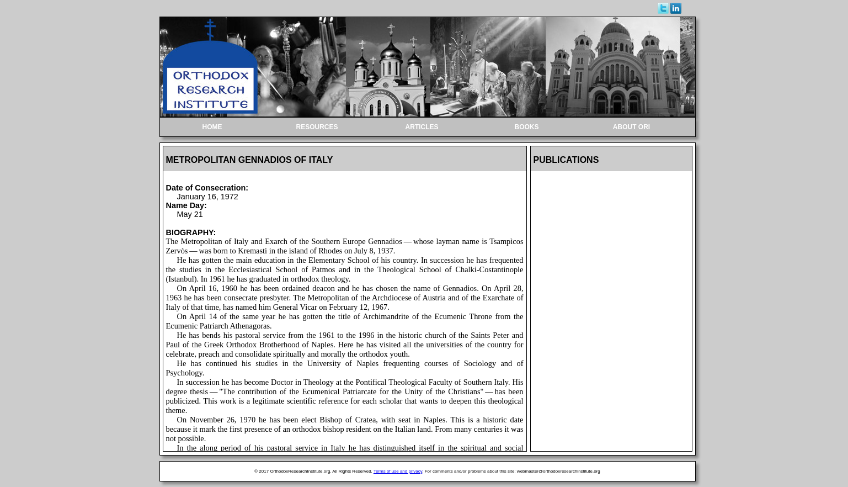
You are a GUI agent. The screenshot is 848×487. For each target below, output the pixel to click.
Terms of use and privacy (398, 471)
